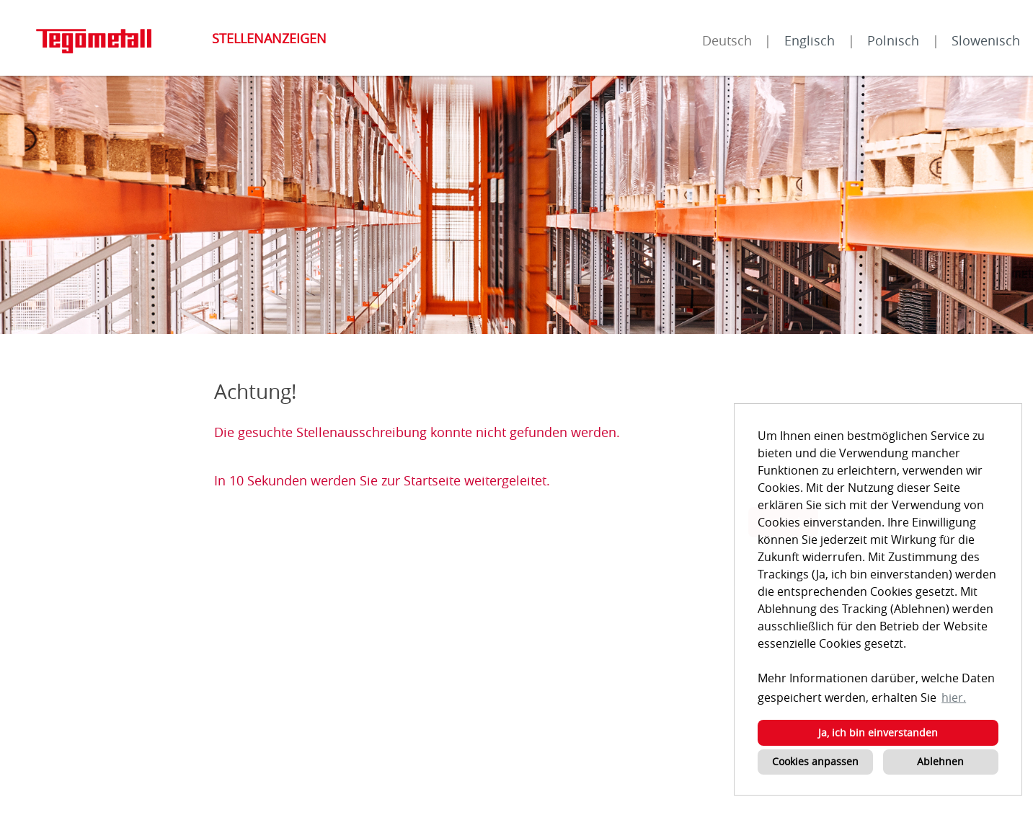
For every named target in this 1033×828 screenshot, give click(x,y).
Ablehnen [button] (940, 761)
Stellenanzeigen (269, 38)
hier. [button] (953, 697)
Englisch (809, 40)
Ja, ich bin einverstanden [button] (878, 732)
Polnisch (893, 40)
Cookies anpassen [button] (815, 761)
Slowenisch (986, 40)
